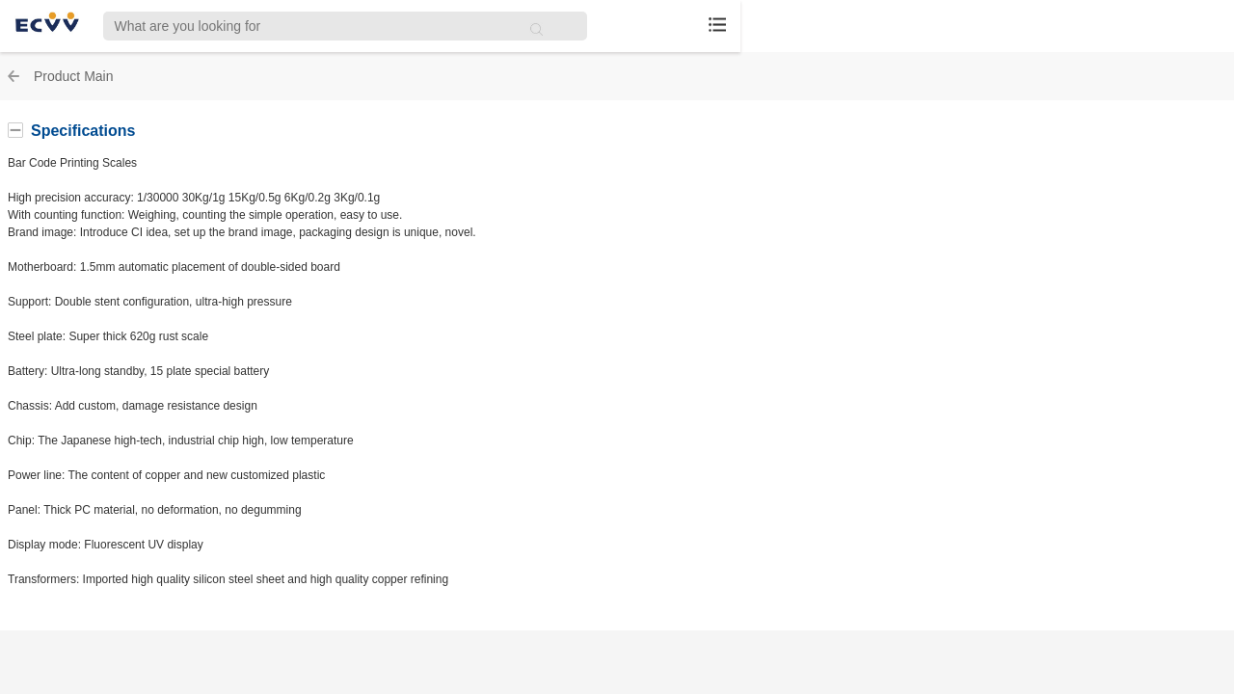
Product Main (73, 76)
